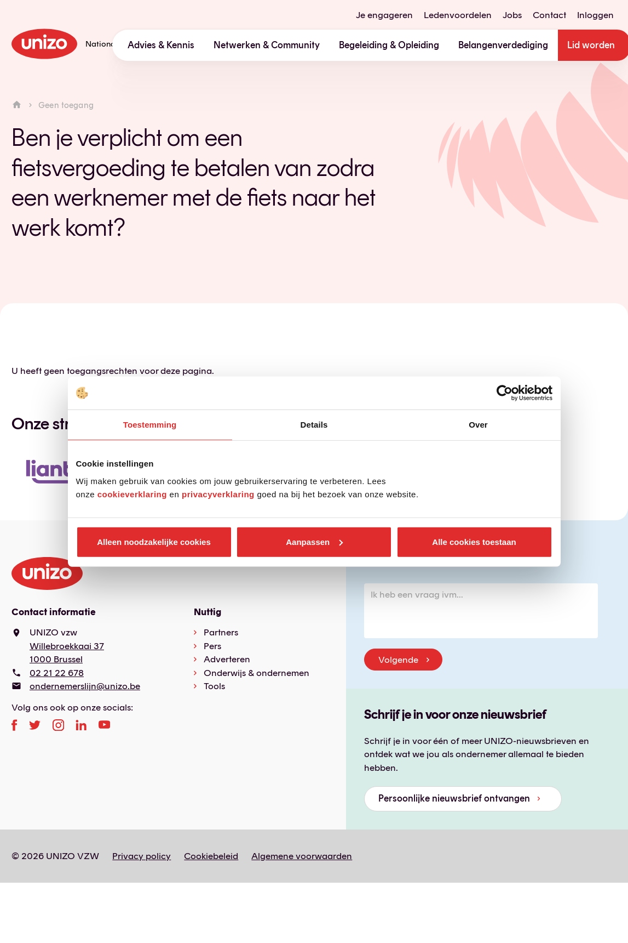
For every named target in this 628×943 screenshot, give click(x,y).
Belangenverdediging (503, 44)
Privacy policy (141, 855)
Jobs (512, 15)
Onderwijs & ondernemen (256, 672)
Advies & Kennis (161, 44)
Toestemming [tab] (150, 424)
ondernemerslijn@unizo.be (85, 685)
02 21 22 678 (57, 672)
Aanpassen (314, 541)
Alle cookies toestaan (474, 541)
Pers (212, 645)
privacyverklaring (218, 493)
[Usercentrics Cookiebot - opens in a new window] (504, 393)
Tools (214, 685)
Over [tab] (478, 424)
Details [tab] (314, 424)
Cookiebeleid (211, 855)
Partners (221, 632)
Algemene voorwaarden (301, 855)
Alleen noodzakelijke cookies (154, 541)
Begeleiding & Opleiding (389, 44)
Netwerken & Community (267, 44)
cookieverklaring (132, 493)
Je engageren (384, 15)
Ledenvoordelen (458, 15)
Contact (549, 15)
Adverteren (227, 659)
